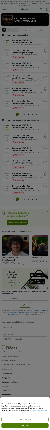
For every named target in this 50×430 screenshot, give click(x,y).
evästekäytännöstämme (38, 410)
